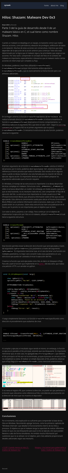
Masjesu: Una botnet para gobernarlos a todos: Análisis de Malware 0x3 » (50, 448)
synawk (7, 5)
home (46, 5)
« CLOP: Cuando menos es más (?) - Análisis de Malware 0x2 (15, 448)
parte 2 (42, 264)
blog (62, 5)
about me (54, 5)
